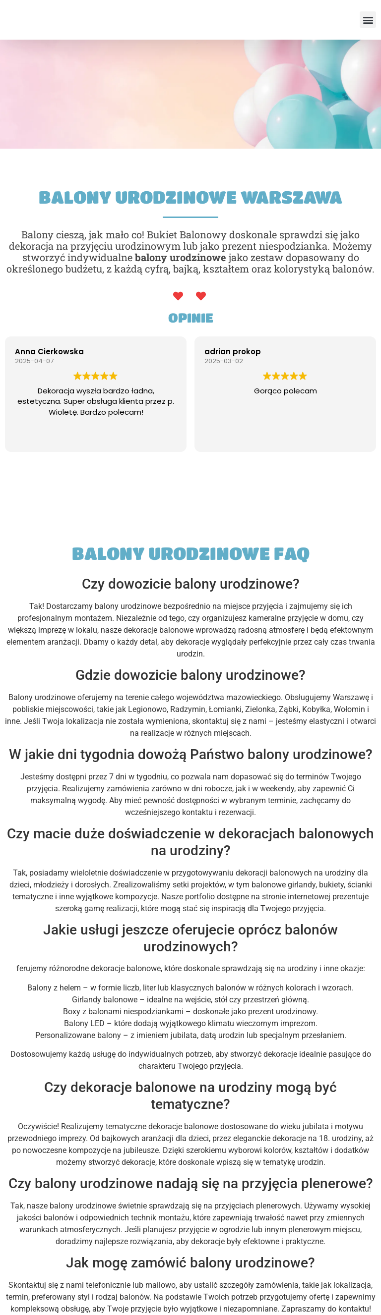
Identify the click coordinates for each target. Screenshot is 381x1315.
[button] (368, 19)
